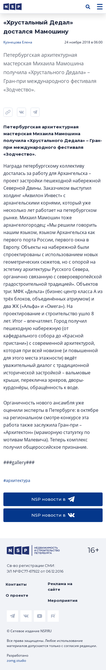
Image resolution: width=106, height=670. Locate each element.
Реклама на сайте (60, 586)
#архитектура (16, 480)
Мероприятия (62, 600)
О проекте (17, 595)
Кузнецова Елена (17, 42)
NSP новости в (53, 499)
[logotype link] (17, 6)
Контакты (16, 584)
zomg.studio (16, 660)
